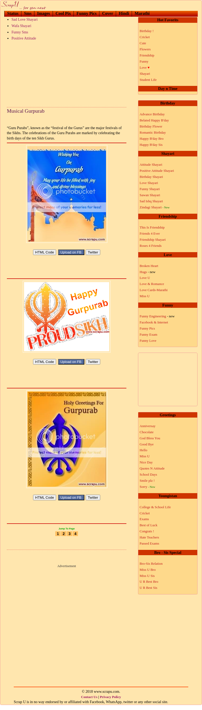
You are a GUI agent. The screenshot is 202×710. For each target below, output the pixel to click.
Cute (143, 43)
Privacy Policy (110, 702)
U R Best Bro (149, 582)
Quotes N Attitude (152, 468)
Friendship (147, 55)
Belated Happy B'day (154, 120)
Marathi (142, 13)
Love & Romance (152, 284)
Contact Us (89, 702)
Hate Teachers (149, 537)
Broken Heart (149, 266)
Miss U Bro (148, 570)
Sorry (147, 487)
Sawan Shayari (150, 195)
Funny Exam (148, 334)
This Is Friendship (152, 227)
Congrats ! (147, 531)
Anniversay (147, 426)
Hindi (124, 13)
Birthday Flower (151, 126)
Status (13, 13)
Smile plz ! (147, 481)
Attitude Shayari (151, 164)
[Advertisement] (66, 72)
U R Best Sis (148, 588)
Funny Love (148, 341)
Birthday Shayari (151, 177)
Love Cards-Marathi (154, 290)
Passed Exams (149, 543)
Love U (145, 278)
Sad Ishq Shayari (151, 201)
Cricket (145, 37)
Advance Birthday (152, 114)
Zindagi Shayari (154, 207)
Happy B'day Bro (151, 139)
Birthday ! (147, 31)
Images (43, 13)
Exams (144, 519)
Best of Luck (148, 525)
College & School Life (155, 507)
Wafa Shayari (21, 26)
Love (145, 67)
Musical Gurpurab (25, 111)
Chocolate (147, 432)
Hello (143, 450)
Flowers (145, 49)
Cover (107, 13)
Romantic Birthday (153, 132)
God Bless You (150, 438)
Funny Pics (86, 13)
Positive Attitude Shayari (157, 171)
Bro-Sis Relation (151, 564)
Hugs (147, 272)
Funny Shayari (150, 189)
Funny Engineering (157, 316)
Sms (27, 13)
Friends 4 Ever (150, 233)
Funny (144, 61)
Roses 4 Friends (151, 246)
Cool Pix (63, 13)
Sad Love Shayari (24, 19)
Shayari (145, 74)
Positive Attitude (23, 38)
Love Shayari (149, 183)
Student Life (148, 80)
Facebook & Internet (154, 322)
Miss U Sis (147, 576)
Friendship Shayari (153, 240)
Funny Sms (19, 32)
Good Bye (147, 444)
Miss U (145, 296)
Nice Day (146, 462)
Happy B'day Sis (151, 145)
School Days (148, 474)
